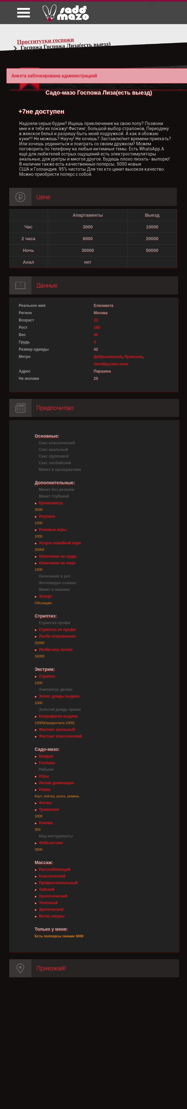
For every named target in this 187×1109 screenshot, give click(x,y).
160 (97, 327)
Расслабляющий (54, 869)
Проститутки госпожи (45, 40)
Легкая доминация (56, 783)
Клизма (45, 823)
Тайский (46, 889)
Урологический (53, 896)
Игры (44, 776)
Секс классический (57, 443)
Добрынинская (108, 356)
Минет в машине (54, 589)
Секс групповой (54, 456)
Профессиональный (58, 883)
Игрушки (47, 516)
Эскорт (45, 596)
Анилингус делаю (56, 689)
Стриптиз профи (54, 623)
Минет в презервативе (60, 469)
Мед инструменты (56, 836)
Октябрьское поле (111, 364)
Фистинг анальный (57, 729)
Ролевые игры (52, 529)
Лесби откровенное (57, 636)
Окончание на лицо (57, 563)
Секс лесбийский (55, 463)
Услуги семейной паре (60, 543)
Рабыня (46, 769)
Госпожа (47, 763)
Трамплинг (49, 809)
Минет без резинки (56, 489)
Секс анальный (53, 449)
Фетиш (45, 803)
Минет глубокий (54, 496)
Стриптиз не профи (57, 629)
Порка (44, 789)
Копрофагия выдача (58, 716)
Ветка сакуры (52, 916)
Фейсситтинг (51, 843)
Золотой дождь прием (60, 709)
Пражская (133, 356)
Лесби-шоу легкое (56, 649)
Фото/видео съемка (57, 583)
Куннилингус (51, 503)
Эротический (51, 909)
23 (96, 320)
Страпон (47, 676)
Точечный (48, 903)
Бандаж (46, 756)
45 (96, 335)
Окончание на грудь (58, 556)
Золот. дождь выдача (59, 696)
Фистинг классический (60, 736)
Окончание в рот (54, 576)
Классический (52, 876)
